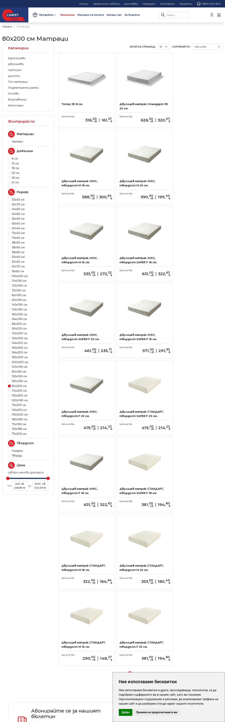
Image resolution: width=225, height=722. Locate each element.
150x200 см (19, 395)
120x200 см (19, 333)
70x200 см (19, 433)
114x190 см (19, 280)
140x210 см (19, 410)
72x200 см (19, 405)
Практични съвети (76, 601)
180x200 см (20, 357)
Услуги (66, 616)
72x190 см (19, 290)
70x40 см (18, 233)
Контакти (123, 616)
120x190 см (19, 285)
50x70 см (18, 204)
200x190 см (20, 400)
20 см (15, 173)
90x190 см (19, 300)
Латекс (17, 141)
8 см (15, 158)
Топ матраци (18, 81)
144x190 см (19, 309)
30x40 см (18, 257)
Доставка (69, 611)
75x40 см (18, 238)
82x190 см (19, 295)
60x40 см (18, 223)
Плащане (68, 606)
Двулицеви (16, 64)
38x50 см (18, 242)
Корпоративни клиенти (133, 606)
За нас (119, 601)
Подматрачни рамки (23, 87)
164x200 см (19, 352)
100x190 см (19, 366)
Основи (13, 93)
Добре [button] (126, 712)
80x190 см (19, 371)
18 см (15, 168)
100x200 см (20, 276)
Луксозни (14, 70)
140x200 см (19, 338)
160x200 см (19, 347)
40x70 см (18, 266)
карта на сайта (127, 622)
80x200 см (19, 386)
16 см (15, 163)
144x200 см (19, 343)
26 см (15, 177)
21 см (15, 182)
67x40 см (18, 228)
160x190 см (19, 314)
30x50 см (18, 261)
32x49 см (18, 218)
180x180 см (19, 419)
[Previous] (123, 521)
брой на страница (142, 46)
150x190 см (19, 376)
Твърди (17, 455)
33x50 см (18, 199)
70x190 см (19, 424)
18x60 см (18, 271)
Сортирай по (181, 46)
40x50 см (18, 209)
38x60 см (18, 247)
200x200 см (20, 362)
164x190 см (19, 319)
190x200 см (20, 414)
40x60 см (18, 214)
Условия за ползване (76, 622)
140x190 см (19, 304)
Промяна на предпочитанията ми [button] (156, 712)
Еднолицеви (17, 58)
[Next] (158, 521)
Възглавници (17, 99)
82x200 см (19, 324)
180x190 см (19, 381)
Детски (14, 76)
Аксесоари (15, 105)
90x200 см (19, 328)
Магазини (121, 611)
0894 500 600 (208, 3)
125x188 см (19, 429)
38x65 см (18, 252)
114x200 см (19, 390)
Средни (17, 450)
